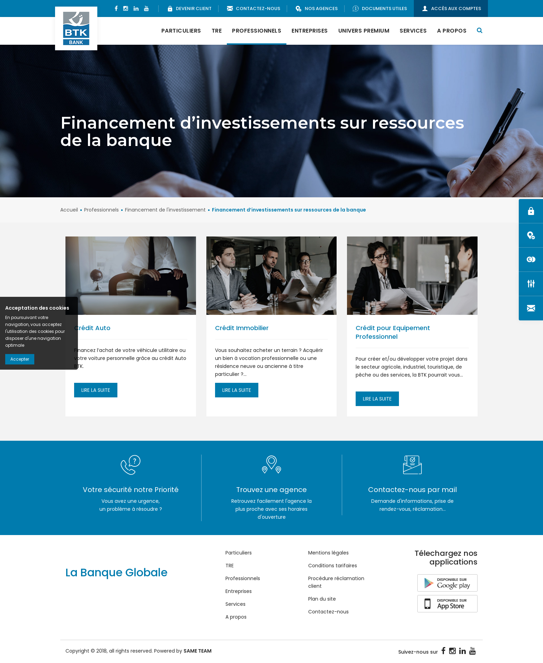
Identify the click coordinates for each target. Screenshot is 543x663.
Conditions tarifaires (332, 565)
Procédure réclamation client (336, 582)
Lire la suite (95, 390)
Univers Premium (364, 31)
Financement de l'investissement (165, 209)
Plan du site (322, 598)
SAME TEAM (198, 650)
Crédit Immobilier (242, 328)
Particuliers (181, 31)
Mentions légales (328, 552)
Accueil (69, 209)
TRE (217, 31)
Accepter (19, 359)
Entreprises (310, 31)
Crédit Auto (92, 328)
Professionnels (256, 31)
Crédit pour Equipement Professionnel (393, 332)
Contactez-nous (328, 611)
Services (413, 31)
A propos (451, 31)
